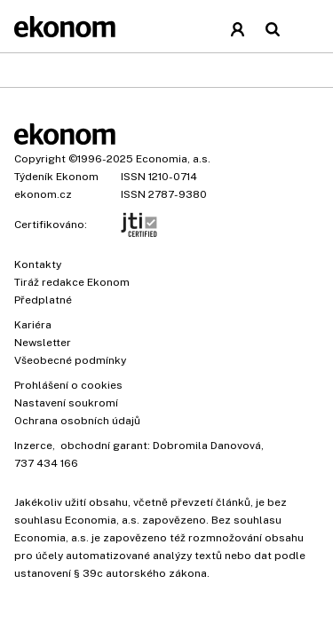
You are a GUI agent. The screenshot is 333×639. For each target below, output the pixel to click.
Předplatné (43, 300)
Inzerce (33, 445)
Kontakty (37, 264)
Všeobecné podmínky (70, 360)
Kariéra (33, 325)
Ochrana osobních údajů (77, 420)
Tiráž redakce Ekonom (72, 282)
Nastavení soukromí (66, 403)
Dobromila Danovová (207, 445)
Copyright (40, 159)
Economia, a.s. (173, 159)
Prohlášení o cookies (68, 385)
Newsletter (42, 342)
